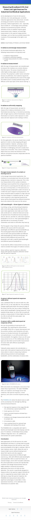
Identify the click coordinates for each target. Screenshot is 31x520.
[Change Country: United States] (29, 499)
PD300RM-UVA (7, 400)
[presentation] (15, 260)
